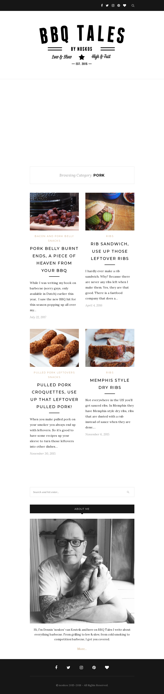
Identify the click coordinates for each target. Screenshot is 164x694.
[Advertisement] (82, 122)
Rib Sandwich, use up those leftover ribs (110, 251)
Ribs (110, 236)
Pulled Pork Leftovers (54, 372)
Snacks (54, 240)
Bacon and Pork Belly (54, 236)
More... (82, 649)
